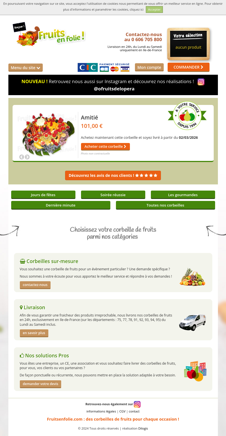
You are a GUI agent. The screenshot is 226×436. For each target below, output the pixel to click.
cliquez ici (136, 9)
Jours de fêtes (43, 194)
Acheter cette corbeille (105, 146)
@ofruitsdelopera (114, 88)
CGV (122, 411)
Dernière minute (60, 205)
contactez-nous (35, 284)
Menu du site (26, 67)
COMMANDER (188, 67)
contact (134, 411)
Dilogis (143, 428)
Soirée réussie (113, 194)
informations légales (101, 411)
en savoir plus (34, 332)
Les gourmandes (183, 194)
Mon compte (149, 67)
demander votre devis (40, 383)
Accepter (154, 9)
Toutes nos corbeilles (165, 205)
